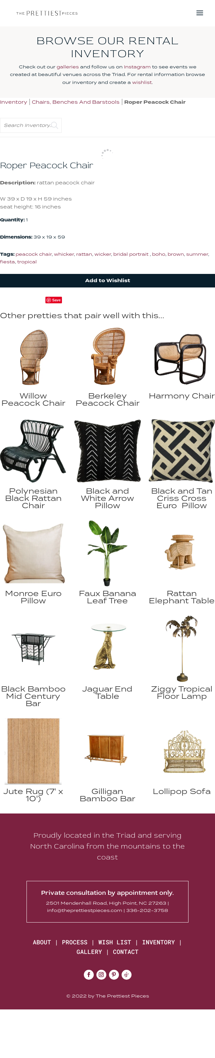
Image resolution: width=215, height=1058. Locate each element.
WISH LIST (114, 942)
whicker (64, 254)
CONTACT (125, 952)
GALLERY (89, 952)
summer (197, 254)
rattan (84, 254)
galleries (68, 67)
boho (158, 254)
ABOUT (42, 942)
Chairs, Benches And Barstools (76, 102)
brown (176, 254)
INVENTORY (158, 942)
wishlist (142, 82)
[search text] (31, 125)
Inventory (13, 102)
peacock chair (34, 254)
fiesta (7, 262)
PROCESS (74, 942)
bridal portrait (131, 254)
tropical (27, 262)
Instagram (137, 67)
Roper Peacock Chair (155, 102)
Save (56, 300)
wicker (102, 254)
